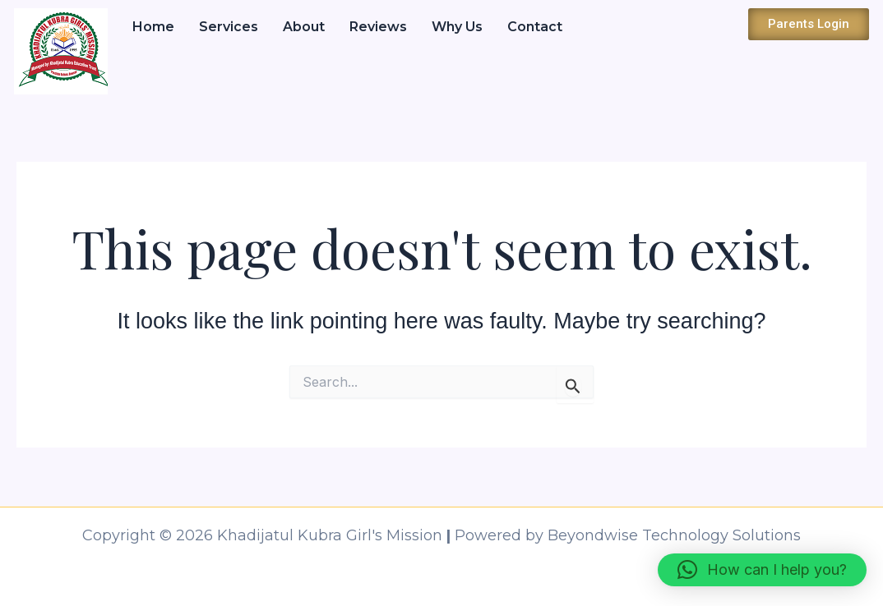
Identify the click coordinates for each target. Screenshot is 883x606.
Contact (534, 26)
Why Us (457, 26)
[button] (762, 569)
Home (153, 26)
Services (228, 26)
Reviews (378, 26)
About (304, 26)
